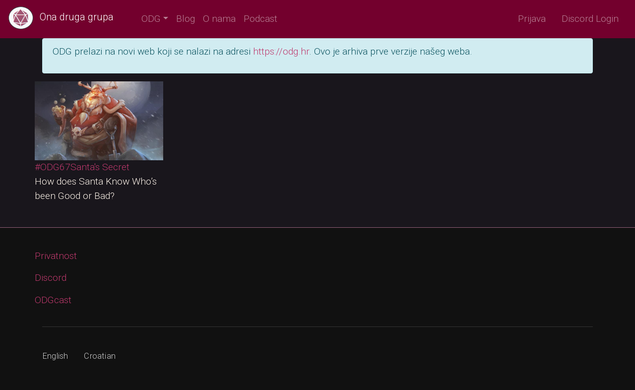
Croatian (100, 356)
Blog (185, 18)
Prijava (532, 18)
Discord (50, 277)
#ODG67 (52, 167)
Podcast (260, 18)
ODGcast (53, 300)
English (55, 356)
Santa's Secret (99, 167)
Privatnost (56, 255)
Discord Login (590, 18)
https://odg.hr (281, 51)
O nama (219, 18)
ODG (151, 18)
